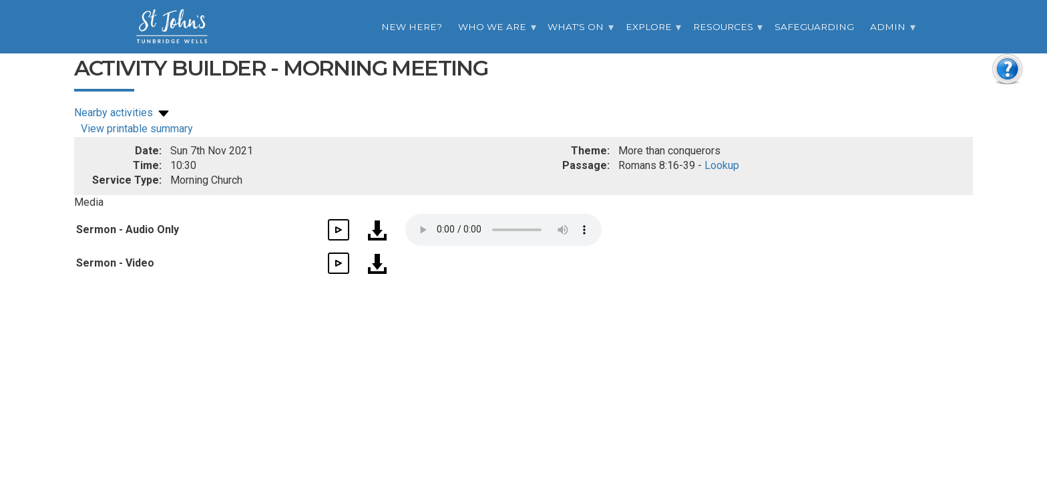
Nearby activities (123, 112)
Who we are (492, 26)
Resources (723, 26)
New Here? (411, 26)
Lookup (721, 165)
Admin (887, 26)
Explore (649, 26)
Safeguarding (814, 26)
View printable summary (137, 128)
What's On (576, 26)
